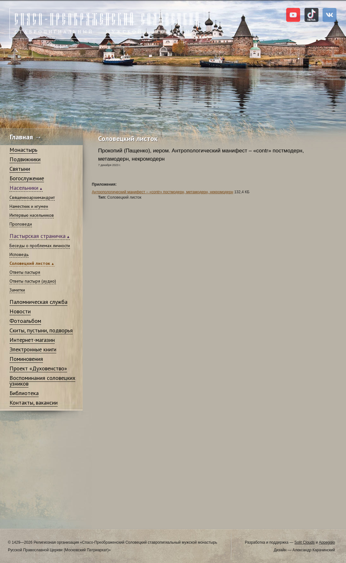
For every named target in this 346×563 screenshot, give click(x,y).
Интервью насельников (31, 215)
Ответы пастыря (24, 272)
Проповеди (20, 224)
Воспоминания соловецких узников (42, 380)
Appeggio (327, 542)
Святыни (19, 168)
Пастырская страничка (37, 236)
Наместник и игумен (28, 206)
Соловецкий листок (29, 263)
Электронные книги (32, 349)
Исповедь (18, 254)
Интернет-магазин (32, 339)
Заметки (17, 290)
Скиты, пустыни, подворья (41, 330)
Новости (20, 311)
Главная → (26, 136)
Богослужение (26, 178)
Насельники (23, 187)
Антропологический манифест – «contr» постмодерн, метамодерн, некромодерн (162, 192)
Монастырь (23, 149)
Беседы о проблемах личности (39, 245)
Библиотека (24, 393)
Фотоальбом (25, 320)
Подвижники (25, 159)
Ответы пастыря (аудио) (32, 281)
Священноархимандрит (32, 197)
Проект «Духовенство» (38, 368)
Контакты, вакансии (33, 402)
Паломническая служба (38, 301)
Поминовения (26, 358)
